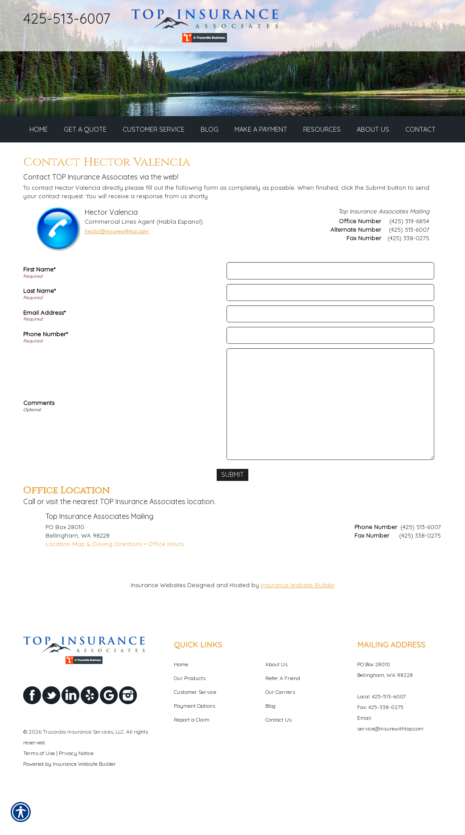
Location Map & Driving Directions (93, 576)
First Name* (39, 302)
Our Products (190, 710)
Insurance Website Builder (298, 617)
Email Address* (44, 345)
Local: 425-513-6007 (381, 728)
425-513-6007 (66, 18)
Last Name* (39, 323)
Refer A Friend (282, 710)
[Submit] (233, 507)
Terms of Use (39, 785)
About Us (276, 696)
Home (181, 696)
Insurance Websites (158, 617)
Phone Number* (45, 366)
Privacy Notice (76, 785)
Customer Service (195, 724)
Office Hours (166, 576)
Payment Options (194, 738)
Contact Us (278, 751)
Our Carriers (280, 724)
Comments (38, 435)
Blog (270, 738)
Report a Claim (192, 751)
